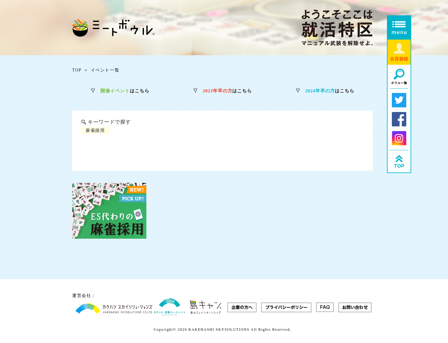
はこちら (119, 91)
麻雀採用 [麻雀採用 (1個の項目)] (97, 130)
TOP (77, 70)
